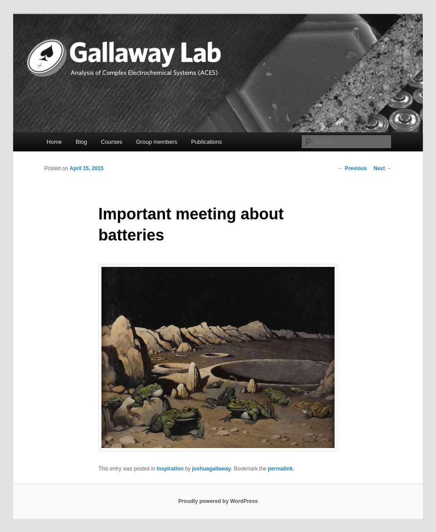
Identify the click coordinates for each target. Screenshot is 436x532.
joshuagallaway (211, 469)
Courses (111, 141)
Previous (352, 168)
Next (383, 168)
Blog (81, 141)
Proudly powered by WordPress (218, 501)
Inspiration (170, 469)
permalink (280, 469)
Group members (156, 141)
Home (54, 141)
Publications (206, 141)
